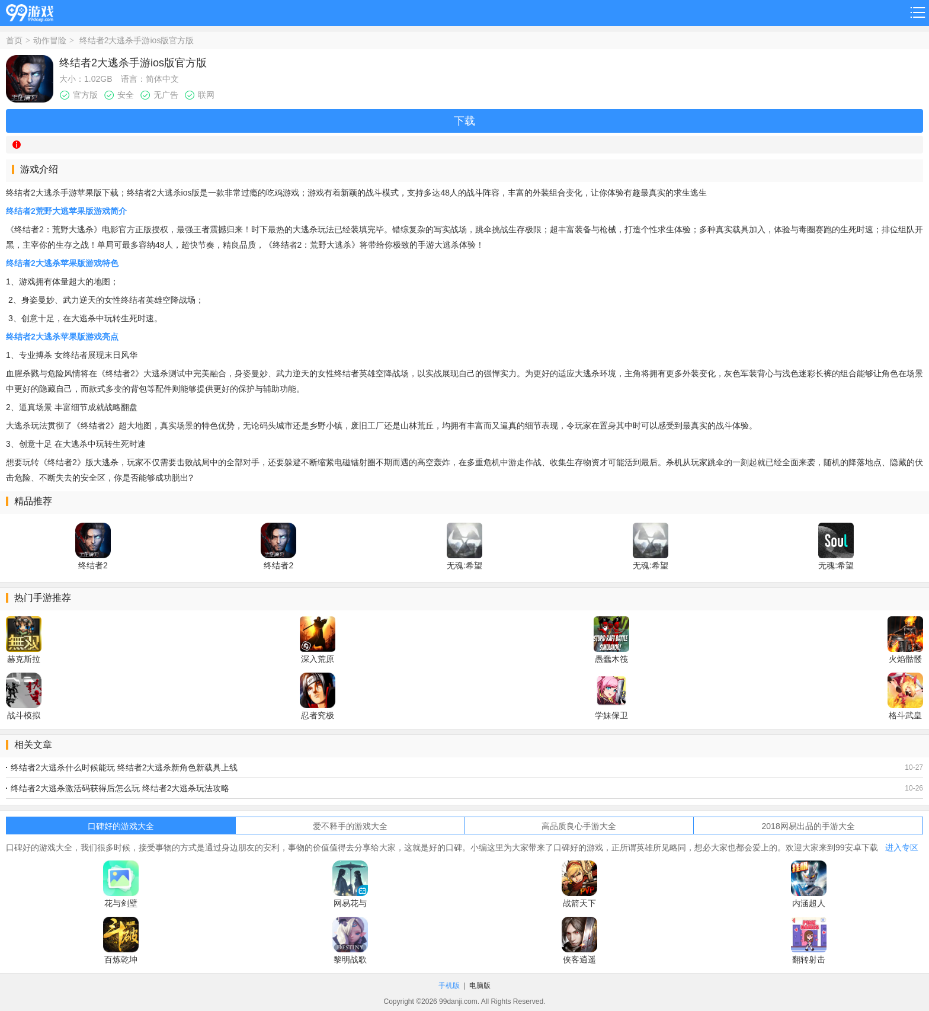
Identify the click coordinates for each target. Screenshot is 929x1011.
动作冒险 (49, 40)
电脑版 (480, 985)
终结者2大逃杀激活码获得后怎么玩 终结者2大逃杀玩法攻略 (120, 788)
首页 (14, 40)
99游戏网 (29, 11)
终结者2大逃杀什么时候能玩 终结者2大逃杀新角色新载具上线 (124, 767)
